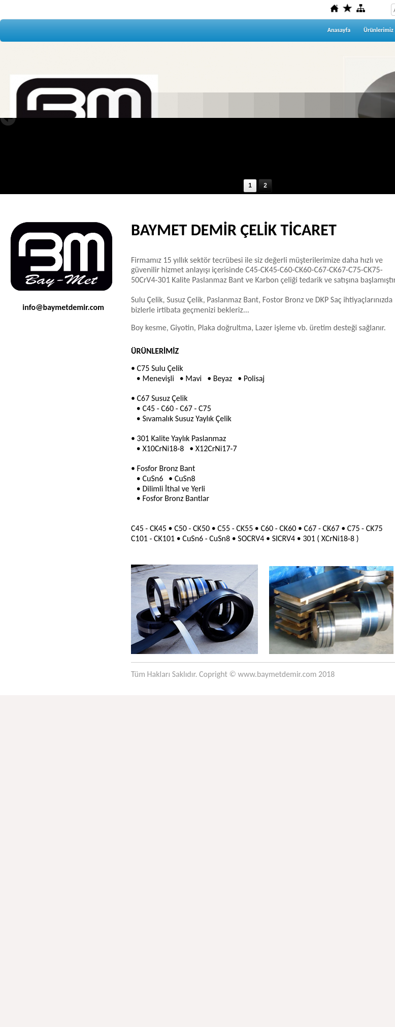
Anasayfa (338, 30)
